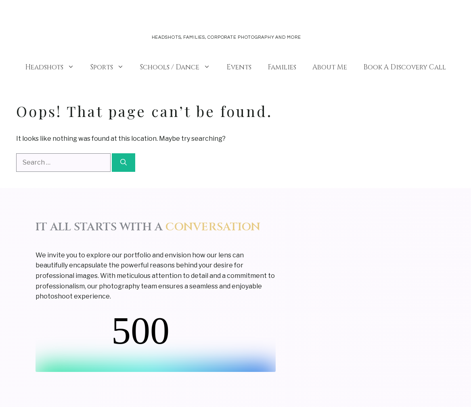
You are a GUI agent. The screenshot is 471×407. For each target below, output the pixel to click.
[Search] (123, 162)
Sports (111, 67)
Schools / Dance (179, 67)
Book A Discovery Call (404, 67)
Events (238, 67)
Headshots (53, 67)
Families (282, 67)
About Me (329, 67)
